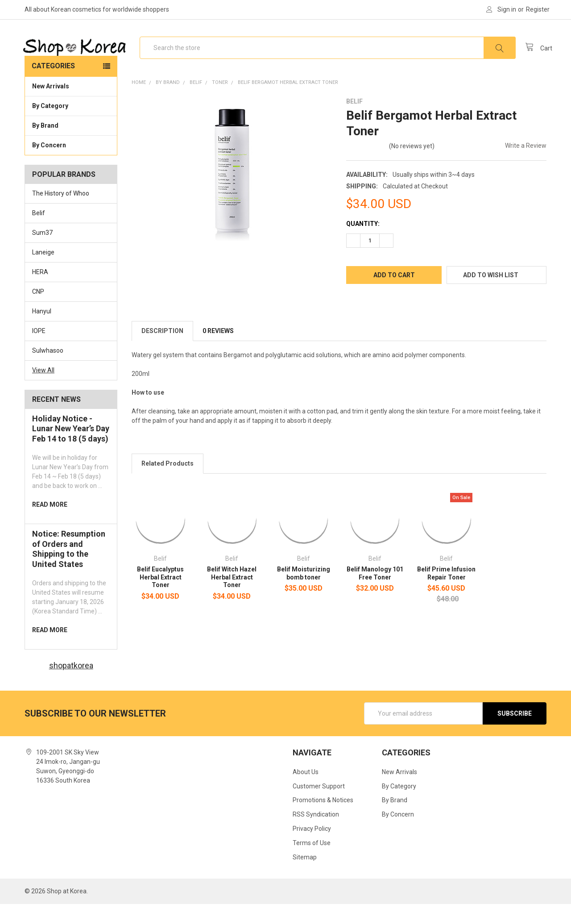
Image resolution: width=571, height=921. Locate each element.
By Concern (71, 162)
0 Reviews (218, 347)
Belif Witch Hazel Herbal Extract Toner (232, 594)
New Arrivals (50, 103)
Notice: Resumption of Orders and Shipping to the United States (68, 566)
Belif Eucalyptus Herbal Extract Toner (160, 594)
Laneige (43, 269)
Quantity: (363, 240)
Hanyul (41, 328)
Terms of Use (312, 859)
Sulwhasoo (47, 367)
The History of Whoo (60, 210)
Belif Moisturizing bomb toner (303, 590)
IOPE (39, 347)
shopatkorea (71, 682)
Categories (53, 83)
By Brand (71, 142)
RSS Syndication (316, 831)
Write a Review (525, 162)
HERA (40, 288)
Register (538, 9)
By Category (71, 122)
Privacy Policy (312, 845)
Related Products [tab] (167, 480)
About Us (306, 788)
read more (49, 521)
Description (162, 347)
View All (43, 386)
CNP (38, 308)
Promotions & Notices (323, 817)
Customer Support (319, 802)
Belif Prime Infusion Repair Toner (446, 590)
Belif (38, 229)
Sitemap (305, 874)
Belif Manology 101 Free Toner (375, 590)
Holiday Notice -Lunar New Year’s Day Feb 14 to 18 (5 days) (70, 445)
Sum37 (42, 249)
